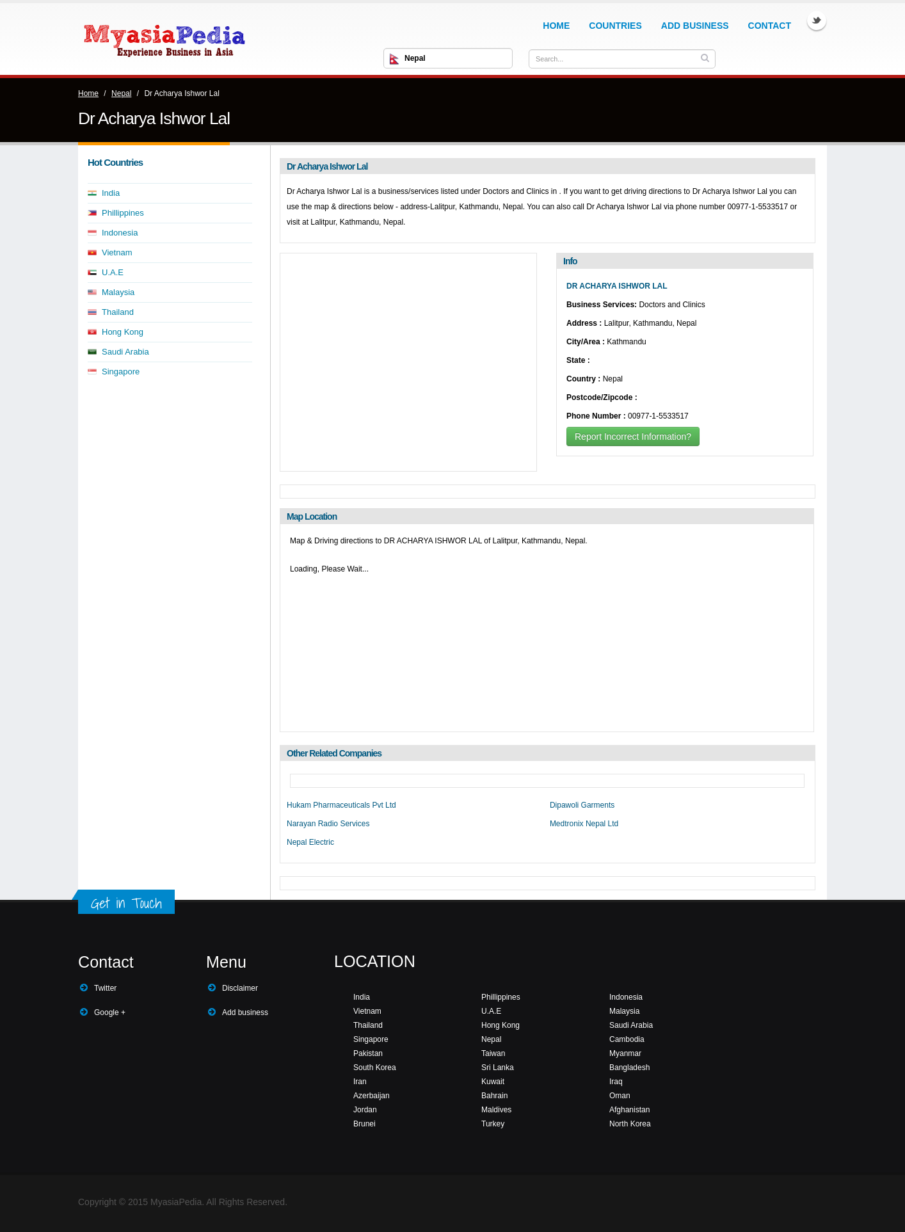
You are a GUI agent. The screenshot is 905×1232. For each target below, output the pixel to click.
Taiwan (493, 1053)
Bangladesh (629, 1067)
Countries (615, 25)
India (111, 193)
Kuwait (492, 1081)
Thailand (118, 312)
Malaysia (118, 292)
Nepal (121, 93)
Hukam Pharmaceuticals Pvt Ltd (341, 805)
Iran (360, 1081)
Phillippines (123, 213)
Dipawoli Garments (582, 805)
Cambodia (627, 1039)
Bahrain (494, 1095)
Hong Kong (122, 332)
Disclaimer (240, 988)
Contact (769, 25)
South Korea (374, 1067)
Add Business (695, 25)
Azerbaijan (371, 1095)
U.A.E (113, 272)
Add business (245, 1012)
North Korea (630, 1123)
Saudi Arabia (125, 351)
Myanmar (625, 1053)
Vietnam (117, 252)
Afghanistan (629, 1109)
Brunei (364, 1123)
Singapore (121, 371)
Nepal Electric (310, 842)
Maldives (496, 1109)
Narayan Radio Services (328, 823)
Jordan (365, 1109)
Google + (109, 1012)
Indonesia (120, 232)
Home (556, 25)
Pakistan (368, 1053)
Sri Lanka (497, 1067)
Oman (619, 1095)
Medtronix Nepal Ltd (584, 823)
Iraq (616, 1081)
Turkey (492, 1123)
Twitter (816, 20)
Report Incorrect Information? (633, 436)
